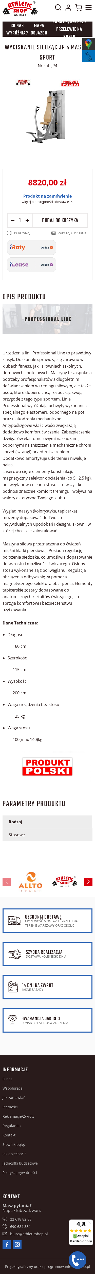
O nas (7, 1078)
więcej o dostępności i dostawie (45, 201)
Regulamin (12, 1125)
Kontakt (9, 1135)
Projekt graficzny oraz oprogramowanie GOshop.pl (47, 1266)
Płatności (10, 1107)
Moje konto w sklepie (68, 9)
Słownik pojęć (14, 1144)
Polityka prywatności (20, 1172)
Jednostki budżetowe (20, 1163)
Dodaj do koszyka (60, 220)
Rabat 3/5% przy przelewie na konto (69, 29)
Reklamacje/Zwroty (18, 1116)
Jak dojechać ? (14, 1153)
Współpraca (13, 1088)
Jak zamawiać (14, 1097)
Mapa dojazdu (39, 29)
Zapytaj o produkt (73, 233)
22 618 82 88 (20, 1219)
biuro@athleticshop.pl (29, 1233)
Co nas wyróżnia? (17, 29)
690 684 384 (20, 1226)
